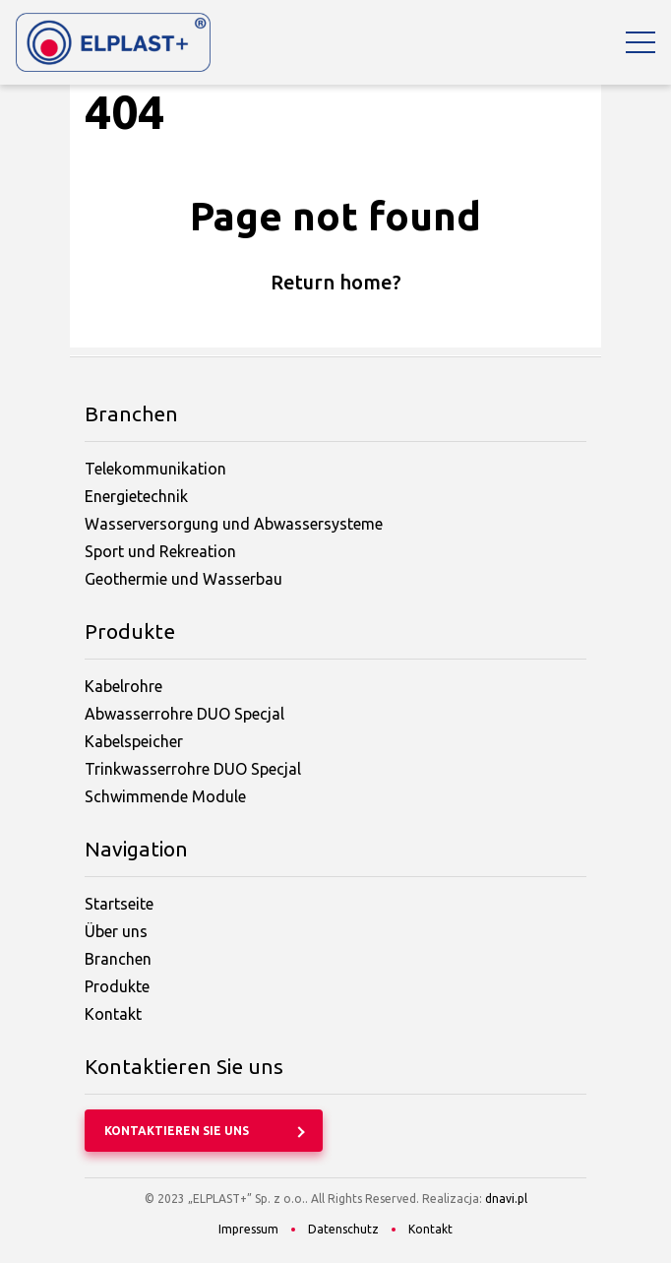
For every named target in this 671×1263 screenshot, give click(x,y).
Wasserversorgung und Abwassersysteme (234, 524)
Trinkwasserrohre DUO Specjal (193, 769)
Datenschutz (343, 1229)
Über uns (116, 931)
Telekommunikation (155, 468)
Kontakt (113, 1014)
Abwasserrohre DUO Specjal (184, 714)
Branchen (118, 959)
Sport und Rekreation (160, 551)
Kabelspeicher (134, 741)
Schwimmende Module (165, 796)
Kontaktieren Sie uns (176, 1130)
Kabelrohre (123, 686)
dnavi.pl (506, 1198)
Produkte (117, 986)
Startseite (119, 904)
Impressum (248, 1229)
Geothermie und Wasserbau (183, 579)
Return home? (336, 282)
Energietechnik (136, 496)
